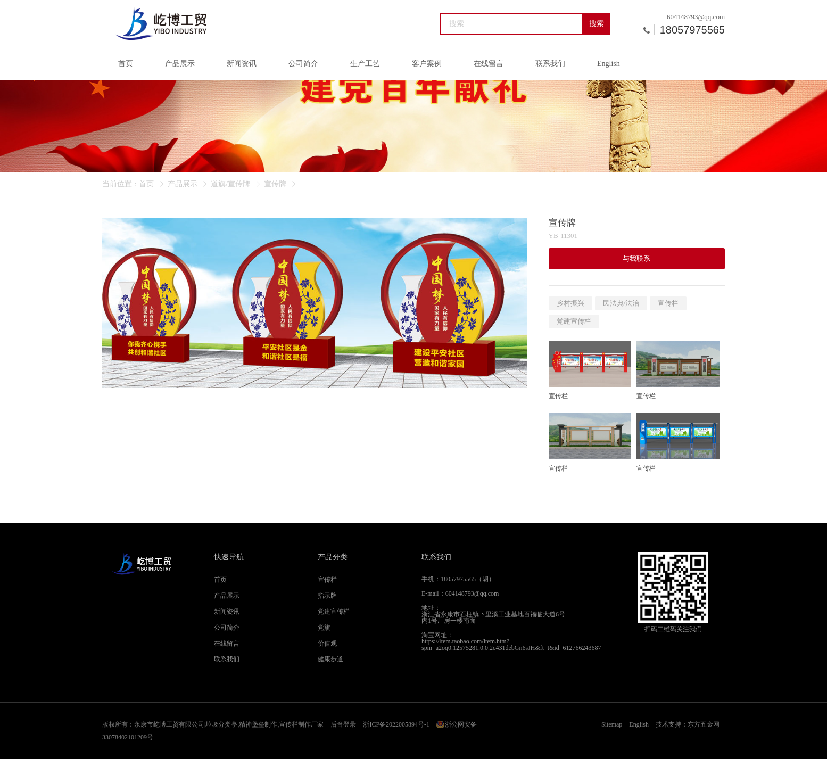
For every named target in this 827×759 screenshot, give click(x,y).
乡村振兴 (570, 303)
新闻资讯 (242, 64)
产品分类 (333, 557)
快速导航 (229, 557)
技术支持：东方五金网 (688, 724)
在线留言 (488, 64)
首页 (125, 64)
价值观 (327, 643)
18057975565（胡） (468, 579)
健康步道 (330, 659)
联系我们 (550, 64)
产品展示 (180, 64)
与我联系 (636, 258)
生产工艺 (365, 64)
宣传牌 (275, 184)
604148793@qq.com (696, 16)
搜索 (596, 24)
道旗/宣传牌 (230, 184)
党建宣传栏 (574, 321)
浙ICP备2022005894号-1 (396, 724)
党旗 (324, 627)
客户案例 (427, 64)
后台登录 (343, 724)
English (608, 64)
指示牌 (327, 595)
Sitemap (611, 724)
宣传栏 (668, 303)
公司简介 (303, 64)
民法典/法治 (621, 303)
